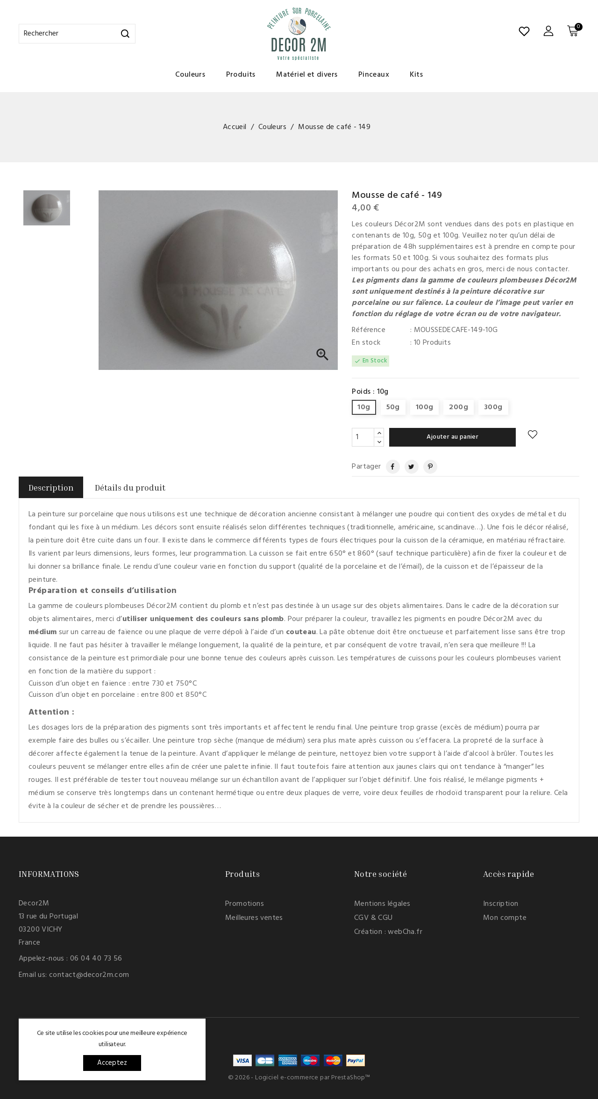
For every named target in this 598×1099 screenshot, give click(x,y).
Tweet (408, 467)
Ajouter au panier (452, 437)
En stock (366, 342)
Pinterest (426, 467)
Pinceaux (373, 75)
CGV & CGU (373, 918)
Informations (49, 873)
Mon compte (505, 918)
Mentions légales (382, 904)
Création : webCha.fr (388, 932)
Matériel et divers (306, 75)
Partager (389, 467)
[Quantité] (363, 437)
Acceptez (112, 1063)
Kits (416, 75)
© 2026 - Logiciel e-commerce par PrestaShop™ (299, 1077)
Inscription (500, 904)
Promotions (244, 904)
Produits (241, 75)
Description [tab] (50, 487)
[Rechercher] (77, 33)
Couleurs (190, 75)
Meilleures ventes (254, 918)
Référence (368, 330)
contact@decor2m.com (89, 975)
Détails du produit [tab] (130, 487)
